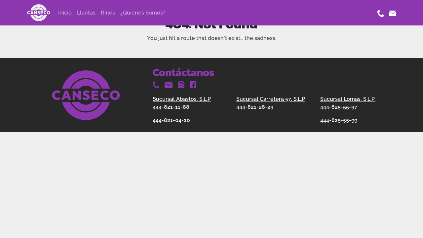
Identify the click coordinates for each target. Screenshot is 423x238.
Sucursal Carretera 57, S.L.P (270, 99)
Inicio (65, 13)
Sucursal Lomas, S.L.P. (347, 99)
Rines (108, 13)
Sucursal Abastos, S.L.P (182, 99)
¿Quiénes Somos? (143, 13)
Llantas (86, 13)
